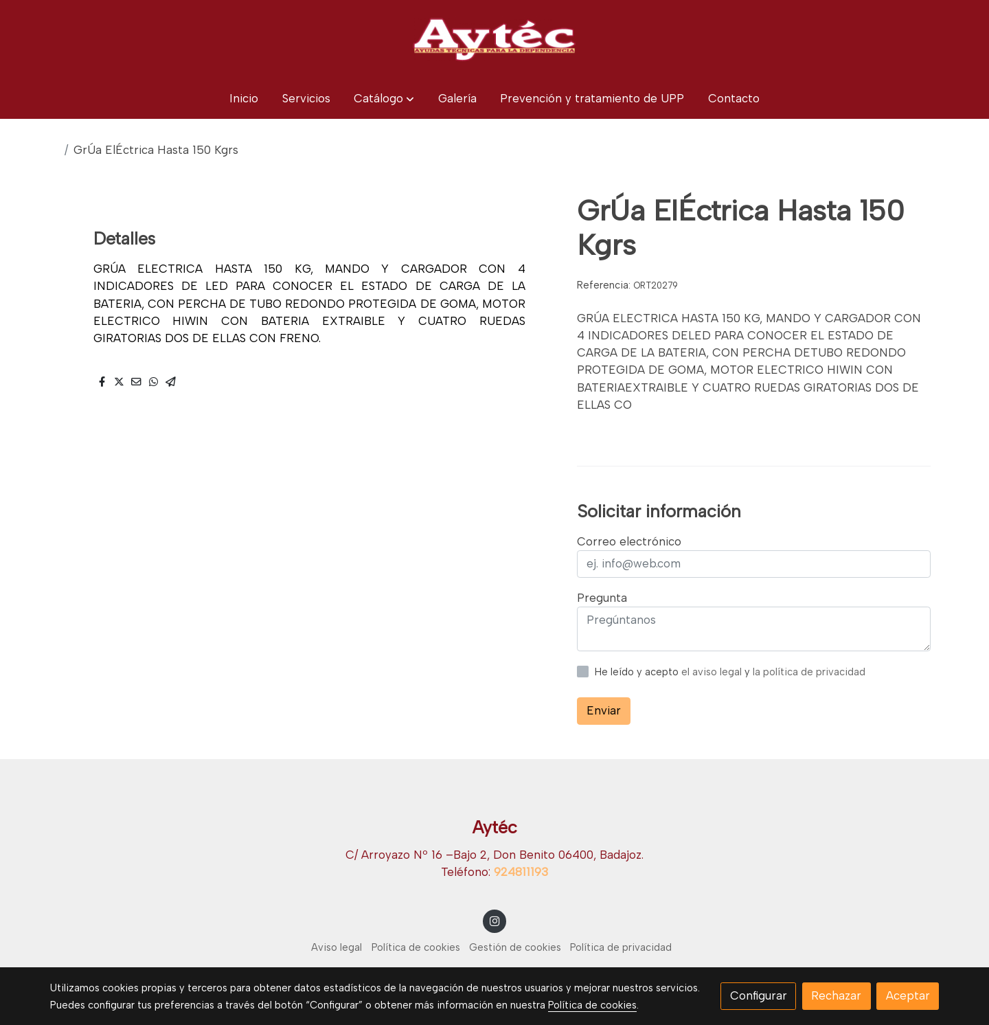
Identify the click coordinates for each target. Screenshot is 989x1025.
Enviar (604, 710)
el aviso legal (712, 672)
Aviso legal (336, 947)
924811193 (521, 872)
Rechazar (836, 995)
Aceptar (908, 995)
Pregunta (602, 598)
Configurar (758, 995)
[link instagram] (494, 920)
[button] (384, 98)
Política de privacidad (621, 947)
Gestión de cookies (515, 947)
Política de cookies (416, 947)
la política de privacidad (809, 672)
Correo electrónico (629, 541)
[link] (494, 39)
